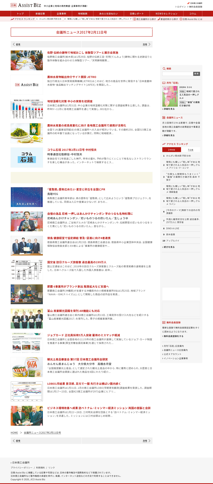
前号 (18, 44)
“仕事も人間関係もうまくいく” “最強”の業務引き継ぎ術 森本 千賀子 (183, 177)
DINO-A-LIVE (172, 228)
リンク (51, 467)
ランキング (23, 19)
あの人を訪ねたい (108, 13)
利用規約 (40, 467)
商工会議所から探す (144, 19)
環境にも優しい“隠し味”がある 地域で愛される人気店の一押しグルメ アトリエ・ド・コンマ (107, 19)
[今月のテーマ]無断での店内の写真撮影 (183, 212)
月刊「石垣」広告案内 (174, 345)
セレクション (166, 13)
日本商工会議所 (21, 462)
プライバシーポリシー (22, 467)
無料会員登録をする (174, 336)
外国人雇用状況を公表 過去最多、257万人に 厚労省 (183, 221)
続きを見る (169, 246)
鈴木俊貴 (170, 234)
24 (171, 149)
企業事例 (61, 13)
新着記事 (40, 13)
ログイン (181, 7)
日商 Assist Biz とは (191, 19)
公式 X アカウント (172, 354)
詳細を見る (169, 108)
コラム (192, 13)
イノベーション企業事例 (176, 358)
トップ (20, 13)
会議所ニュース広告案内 (176, 349)
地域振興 (82, 13)
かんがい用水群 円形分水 (50, 19)
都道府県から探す (168, 19)
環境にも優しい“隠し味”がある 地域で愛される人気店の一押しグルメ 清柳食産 (183, 189)
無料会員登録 (195, 7)
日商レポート (137, 13)
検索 (196, 73)
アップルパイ (172, 240)
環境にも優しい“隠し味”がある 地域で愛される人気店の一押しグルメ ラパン (183, 201)
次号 (145, 44)
